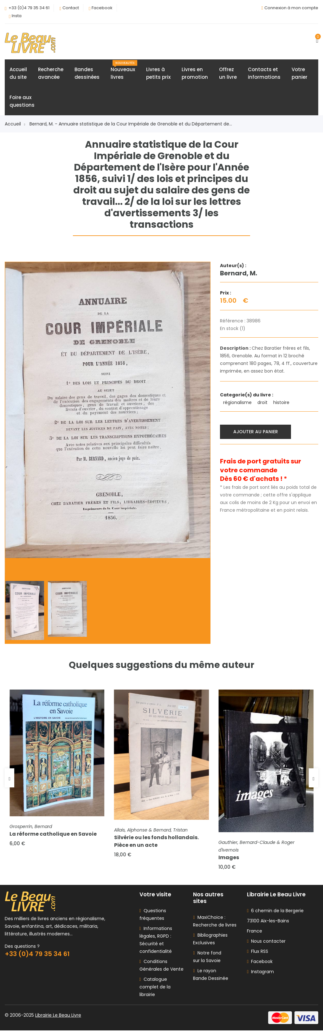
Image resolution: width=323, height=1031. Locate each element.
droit (263, 403)
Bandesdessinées (87, 73)
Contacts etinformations (264, 73)
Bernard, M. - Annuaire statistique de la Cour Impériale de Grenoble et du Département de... (130, 124)
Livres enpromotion (195, 73)
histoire (282, 403)
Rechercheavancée (50, 73)
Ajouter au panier (255, 431)
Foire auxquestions (22, 101)
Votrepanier (299, 73)
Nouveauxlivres (124, 70)
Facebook (102, 8)
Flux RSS (257, 952)
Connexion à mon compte (291, 8)
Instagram (260, 972)
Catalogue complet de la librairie (155, 987)
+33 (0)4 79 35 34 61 (29, 8)
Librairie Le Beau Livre (58, 1016)
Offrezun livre (228, 73)
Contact (70, 8)
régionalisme (238, 403)
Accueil (15, 124)
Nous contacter (266, 942)
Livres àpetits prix (158, 73)
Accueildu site (18, 73)
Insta (17, 16)
